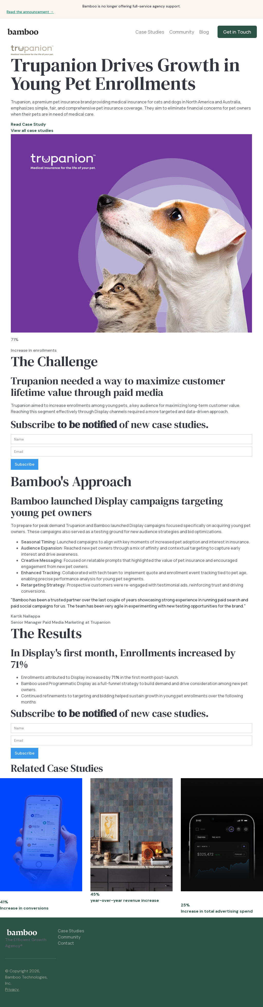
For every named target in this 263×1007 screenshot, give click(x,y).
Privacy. (12, 989)
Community (181, 32)
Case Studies (149, 32)
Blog (204, 32)
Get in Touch (237, 32)
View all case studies (32, 130)
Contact (66, 943)
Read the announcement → (30, 11)
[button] (246, 503)
